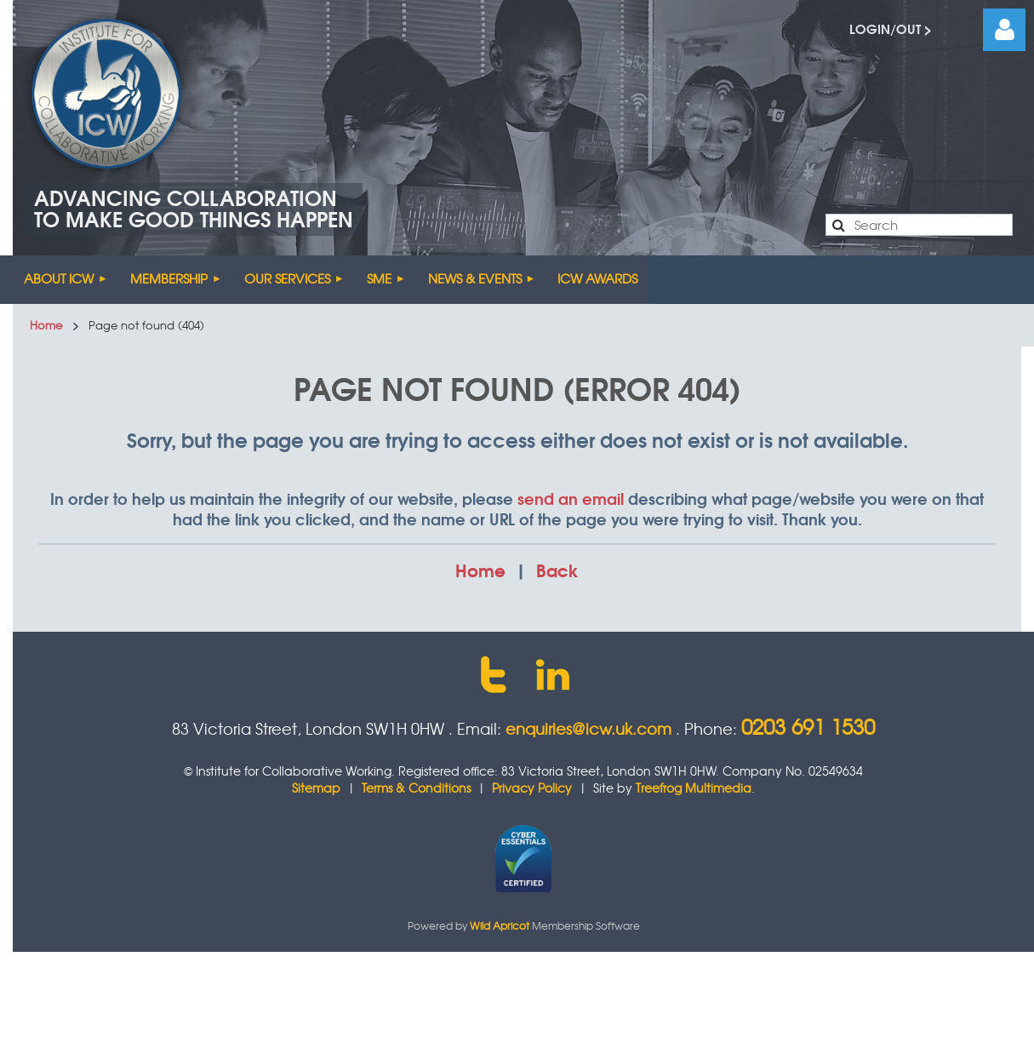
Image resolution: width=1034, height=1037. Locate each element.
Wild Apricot (499, 925)
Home (46, 325)
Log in (1004, 30)
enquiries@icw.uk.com (588, 728)
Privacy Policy (532, 787)
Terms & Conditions (416, 787)
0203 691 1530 (808, 726)
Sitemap (316, 787)
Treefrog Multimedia (693, 787)
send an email (570, 498)
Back (557, 569)
